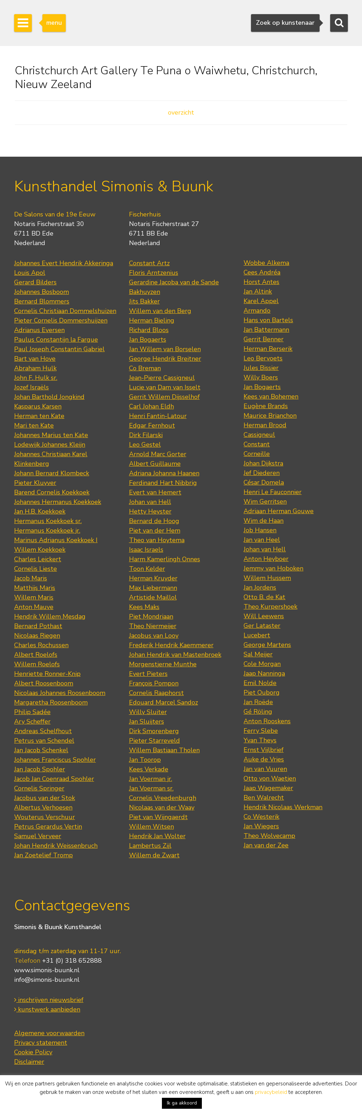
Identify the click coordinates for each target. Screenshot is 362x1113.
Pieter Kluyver (35, 483)
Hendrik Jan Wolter (157, 836)
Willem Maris (33, 597)
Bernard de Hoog (154, 521)
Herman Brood (265, 425)
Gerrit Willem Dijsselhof (164, 397)
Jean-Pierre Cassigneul (162, 377)
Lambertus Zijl (150, 845)
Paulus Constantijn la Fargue (56, 339)
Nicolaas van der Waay (161, 807)
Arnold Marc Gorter (157, 454)
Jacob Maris (30, 578)
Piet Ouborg (262, 692)
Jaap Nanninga (264, 673)
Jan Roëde (258, 702)
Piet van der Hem (154, 530)
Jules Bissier (261, 368)
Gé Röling (258, 711)
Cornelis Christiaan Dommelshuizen (65, 311)
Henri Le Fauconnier (273, 492)
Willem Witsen (151, 826)
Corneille (257, 454)
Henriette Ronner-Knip (47, 673)
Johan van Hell (150, 502)
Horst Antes (261, 282)
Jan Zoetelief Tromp (43, 855)
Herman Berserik (268, 348)
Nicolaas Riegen (37, 635)
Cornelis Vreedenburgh (162, 798)
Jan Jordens (260, 587)
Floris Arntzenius (153, 272)
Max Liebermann (153, 588)
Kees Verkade (148, 769)
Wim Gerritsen (265, 501)
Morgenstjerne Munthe (163, 664)
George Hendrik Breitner (165, 358)
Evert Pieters (148, 673)
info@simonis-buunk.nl (47, 979)
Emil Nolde (260, 683)
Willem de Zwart (154, 855)
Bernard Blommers (41, 301)
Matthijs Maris (34, 588)
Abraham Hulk (35, 368)
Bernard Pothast (38, 626)
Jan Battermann (266, 329)
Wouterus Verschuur (44, 817)
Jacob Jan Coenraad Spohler (54, 779)
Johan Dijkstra (263, 463)
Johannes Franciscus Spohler (55, 759)
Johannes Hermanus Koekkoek (57, 502)
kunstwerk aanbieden (47, 1009)
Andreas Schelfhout (43, 731)
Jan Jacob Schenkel (41, 750)
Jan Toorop (145, 759)
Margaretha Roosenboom (51, 702)
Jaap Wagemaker (268, 788)
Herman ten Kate (39, 416)
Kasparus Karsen (38, 406)
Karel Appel (261, 301)
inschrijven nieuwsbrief (48, 1000)
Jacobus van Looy (154, 635)
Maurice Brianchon (270, 415)
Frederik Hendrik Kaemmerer (171, 645)
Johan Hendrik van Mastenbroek (175, 654)
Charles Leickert (37, 559)
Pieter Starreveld (154, 740)
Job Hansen (260, 530)
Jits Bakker (144, 301)
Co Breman (145, 368)
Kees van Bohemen (271, 396)
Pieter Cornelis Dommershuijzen (60, 320)
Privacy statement (40, 1042)
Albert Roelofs (35, 654)
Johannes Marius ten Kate (51, 435)
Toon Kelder (147, 568)
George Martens (267, 644)
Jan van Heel (262, 539)
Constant (257, 444)
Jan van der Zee (266, 845)
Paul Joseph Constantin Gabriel (59, 349)
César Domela (264, 482)
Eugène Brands (266, 406)
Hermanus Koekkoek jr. (47, 530)
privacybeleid (271, 1092)
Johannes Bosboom (41, 292)
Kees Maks (144, 607)
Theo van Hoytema (157, 540)
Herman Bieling (151, 320)
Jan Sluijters (146, 721)
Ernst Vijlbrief (264, 750)
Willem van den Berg (160, 311)
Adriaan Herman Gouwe (279, 511)
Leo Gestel (145, 444)
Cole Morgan (262, 664)
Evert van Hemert (155, 492)
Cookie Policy (33, 1052)
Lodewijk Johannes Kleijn (49, 444)
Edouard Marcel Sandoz (163, 702)
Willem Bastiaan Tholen (164, 750)
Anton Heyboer (266, 559)
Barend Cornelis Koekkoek (51, 492)
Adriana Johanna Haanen (164, 473)
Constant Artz (149, 263)
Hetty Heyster (150, 511)
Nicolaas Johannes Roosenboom (59, 693)
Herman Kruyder (153, 578)
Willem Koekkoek (39, 549)
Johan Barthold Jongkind (49, 397)
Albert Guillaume (155, 463)
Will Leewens (264, 616)
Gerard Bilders (35, 282)
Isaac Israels (146, 549)
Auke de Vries (264, 759)
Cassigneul (259, 434)
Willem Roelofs (37, 664)
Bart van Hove (35, 358)
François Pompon (154, 683)
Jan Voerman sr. (151, 788)
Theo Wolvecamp (269, 835)
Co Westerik (261, 816)
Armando (257, 310)
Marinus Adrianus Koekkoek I (56, 540)
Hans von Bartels (268, 320)
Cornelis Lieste (35, 568)
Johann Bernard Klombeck (51, 473)
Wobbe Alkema (266, 263)
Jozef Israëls (31, 387)
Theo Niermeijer (152, 626)
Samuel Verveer (37, 836)
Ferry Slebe (261, 730)
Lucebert (257, 635)
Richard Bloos (149, 330)
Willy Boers (261, 377)
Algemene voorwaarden (49, 1033)
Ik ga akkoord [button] (182, 1103)
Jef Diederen (262, 473)
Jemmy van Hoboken (273, 568)
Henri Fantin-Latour (158, 416)
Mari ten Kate (34, 425)
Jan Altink (258, 291)
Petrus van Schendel (44, 740)
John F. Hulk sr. (35, 377)
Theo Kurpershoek (270, 606)
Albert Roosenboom (43, 683)
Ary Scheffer (32, 721)
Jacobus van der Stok (44, 798)
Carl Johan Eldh (151, 406)
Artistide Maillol (153, 597)
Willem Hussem (267, 578)
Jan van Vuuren (265, 769)
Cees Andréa (262, 272)
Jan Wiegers (261, 826)
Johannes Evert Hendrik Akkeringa (63, 263)
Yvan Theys (260, 740)
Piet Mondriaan (151, 616)
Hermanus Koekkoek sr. (48, 521)
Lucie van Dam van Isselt (164, 387)
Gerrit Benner (264, 339)
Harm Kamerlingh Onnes (164, 559)
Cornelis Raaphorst (156, 693)
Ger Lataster (262, 625)
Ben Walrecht (264, 797)
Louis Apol (29, 272)
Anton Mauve (33, 607)
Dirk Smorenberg (154, 731)
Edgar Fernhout (152, 425)
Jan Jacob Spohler (39, 769)
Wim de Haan (264, 520)
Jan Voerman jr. (150, 779)
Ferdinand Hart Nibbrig (163, 483)
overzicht (181, 112)
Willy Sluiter (148, 712)
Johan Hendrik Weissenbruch (56, 845)
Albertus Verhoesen (43, 807)
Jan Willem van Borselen (165, 349)
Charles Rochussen (41, 645)
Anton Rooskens (267, 721)
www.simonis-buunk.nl (47, 970)
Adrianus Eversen (39, 330)
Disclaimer (29, 1061)
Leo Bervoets (263, 358)
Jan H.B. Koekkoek (39, 511)
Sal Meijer (258, 654)
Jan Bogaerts (147, 339)
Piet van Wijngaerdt (158, 817)
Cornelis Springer (39, 788)
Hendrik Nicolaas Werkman (283, 807)
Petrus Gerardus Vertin (48, 826)
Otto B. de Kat (264, 597)
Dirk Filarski (146, 435)
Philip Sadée (32, 712)
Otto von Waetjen (270, 778)
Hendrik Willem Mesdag (50, 616)
